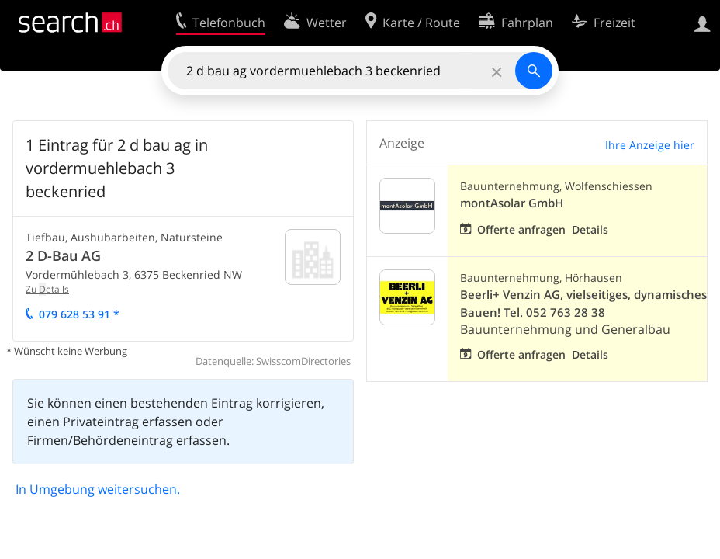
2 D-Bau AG (63, 255)
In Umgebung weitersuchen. (98, 489)
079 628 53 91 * (79, 314)
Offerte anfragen (521, 229)
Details (590, 229)
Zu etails (47, 289)
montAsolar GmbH (511, 203)
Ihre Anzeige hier (649, 144)
